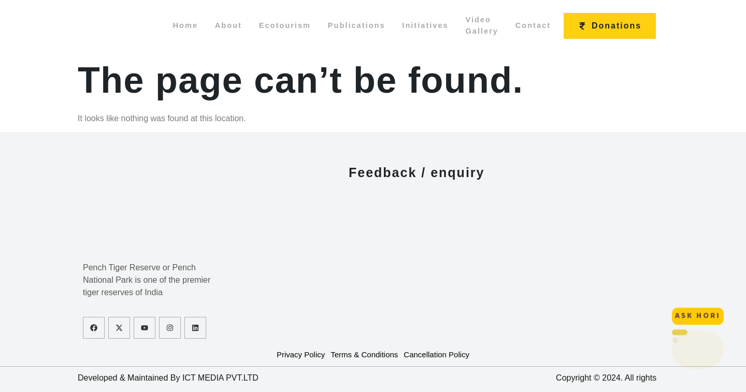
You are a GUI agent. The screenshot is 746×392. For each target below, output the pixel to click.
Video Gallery (492, 26)
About (219, 25)
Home (172, 25)
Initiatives (430, 25)
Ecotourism (281, 25)
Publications (357, 25)
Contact (547, 25)
